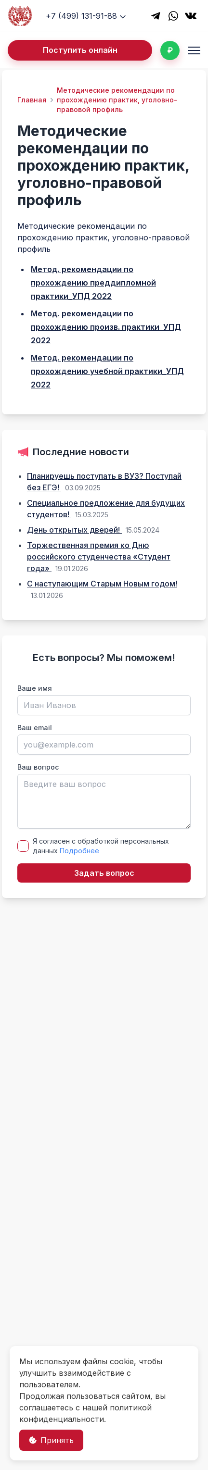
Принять (51, 1440)
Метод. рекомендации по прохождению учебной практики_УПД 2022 (107, 371)
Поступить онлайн (80, 50)
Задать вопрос (104, 873)
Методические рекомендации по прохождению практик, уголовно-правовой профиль (117, 99)
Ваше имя (34, 688)
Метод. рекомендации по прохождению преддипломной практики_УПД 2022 (93, 282)
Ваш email (34, 727)
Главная (32, 100)
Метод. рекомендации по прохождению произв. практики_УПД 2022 (106, 327)
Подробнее (79, 851)
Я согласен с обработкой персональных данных (101, 846)
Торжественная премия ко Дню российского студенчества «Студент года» (98, 556)
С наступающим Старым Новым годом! (102, 583)
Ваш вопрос (38, 767)
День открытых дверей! (74, 530)
